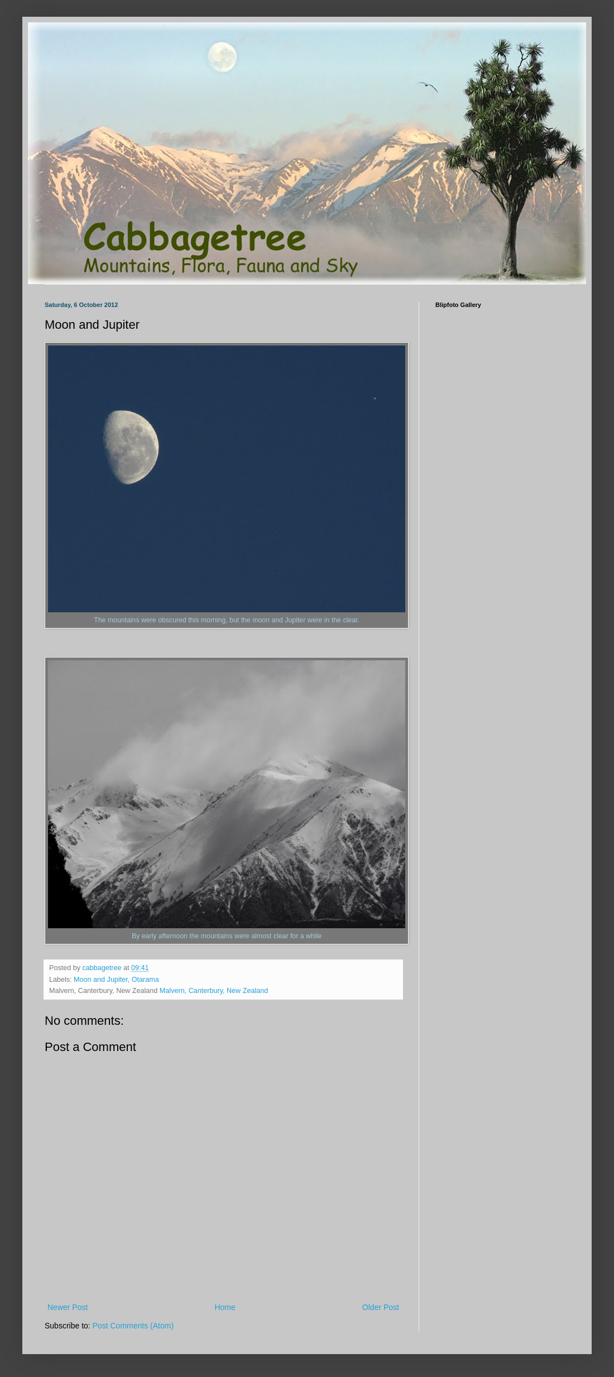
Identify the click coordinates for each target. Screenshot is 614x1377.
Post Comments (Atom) (133, 1325)
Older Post (380, 1307)
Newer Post (67, 1307)
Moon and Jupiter (101, 979)
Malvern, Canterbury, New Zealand (214, 991)
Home (224, 1307)
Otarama (145, 979)
